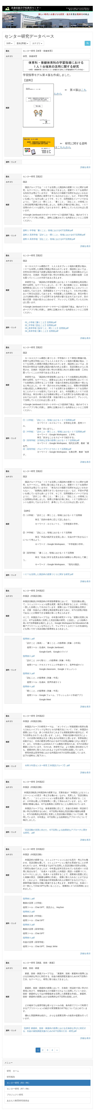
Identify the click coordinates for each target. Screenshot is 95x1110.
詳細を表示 (85, 167)
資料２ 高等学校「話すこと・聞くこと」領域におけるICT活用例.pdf (54, 235)
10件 (9, 43)
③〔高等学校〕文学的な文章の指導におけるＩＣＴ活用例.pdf (51, 440)
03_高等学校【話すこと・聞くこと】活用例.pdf (46, 328)
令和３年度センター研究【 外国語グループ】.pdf (47, 765)
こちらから (64, 147)
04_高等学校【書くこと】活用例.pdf (41, 331)
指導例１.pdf (28, 639)
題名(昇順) (22, 43)
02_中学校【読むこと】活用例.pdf (40, 325)
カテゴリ (37, 43)
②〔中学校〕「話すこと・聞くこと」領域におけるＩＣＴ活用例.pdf (54, 431)
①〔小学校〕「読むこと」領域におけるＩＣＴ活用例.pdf (49, 420)
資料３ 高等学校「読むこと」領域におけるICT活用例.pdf (49, 239)
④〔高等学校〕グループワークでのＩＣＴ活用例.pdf (47, 449)
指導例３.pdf (28, 673)
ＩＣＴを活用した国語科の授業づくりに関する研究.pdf (48, 574)
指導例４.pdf (28, 686)
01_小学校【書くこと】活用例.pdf (40, 322)
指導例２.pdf (28, 656)
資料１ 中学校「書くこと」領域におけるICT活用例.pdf (48, 230)
